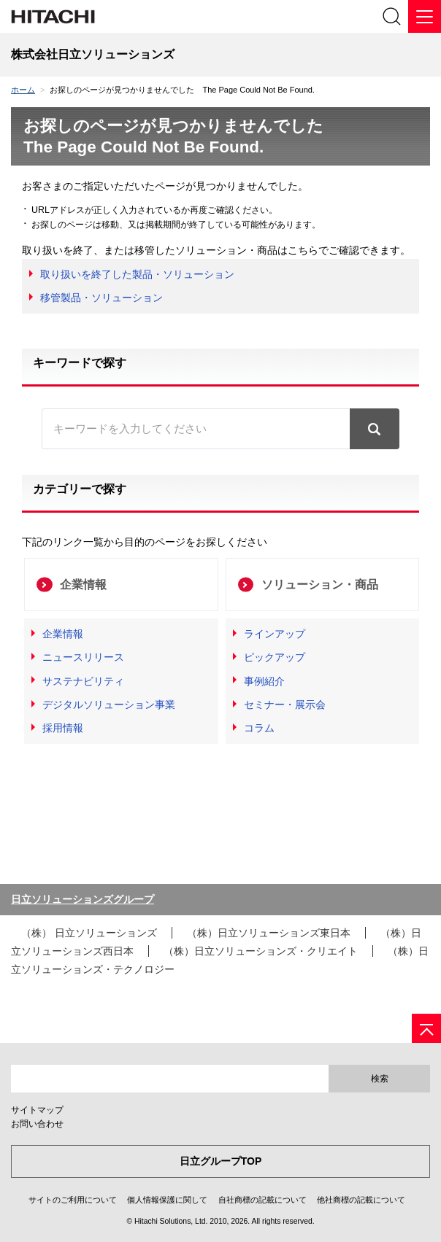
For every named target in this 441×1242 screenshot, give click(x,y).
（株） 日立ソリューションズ (89, 933)
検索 (379, 1079)
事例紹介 (264, 681)
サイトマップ (37, 1110)
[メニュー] (424, 16)
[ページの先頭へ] (426, 1028)
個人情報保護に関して (167, 1199)
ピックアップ (274, 657)
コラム (259, 728)
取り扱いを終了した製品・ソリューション (137, 274)
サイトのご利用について (72, 1199)
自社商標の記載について (262, 1199)
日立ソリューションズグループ (82, 899)
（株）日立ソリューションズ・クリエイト (261, 951)
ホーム (23, 89)
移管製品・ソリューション (101, 297)
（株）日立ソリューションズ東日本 (268, 933)
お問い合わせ (37, 1124)
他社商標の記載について (361, 1199)
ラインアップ (274, 634)
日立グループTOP (221, 1161)
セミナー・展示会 (285, 704)
